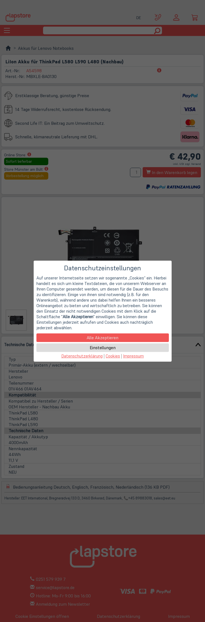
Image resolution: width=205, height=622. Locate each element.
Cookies (113, 356)
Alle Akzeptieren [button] (102, 337)
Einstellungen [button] (103, 347)
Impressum (133, 356)
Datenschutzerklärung (82, 356)
